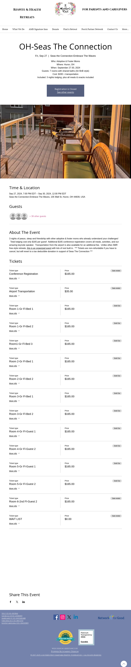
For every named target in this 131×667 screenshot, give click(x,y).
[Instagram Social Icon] (62, 617)
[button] (18, 29)
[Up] (124, 664)
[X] (69, 617)
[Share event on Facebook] (10, 602)
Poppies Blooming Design (65, 651)
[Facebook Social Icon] (56, 617)
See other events (65, 92)
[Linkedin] (75, 617)
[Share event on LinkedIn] (23, 602)
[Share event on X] (17, 602)
